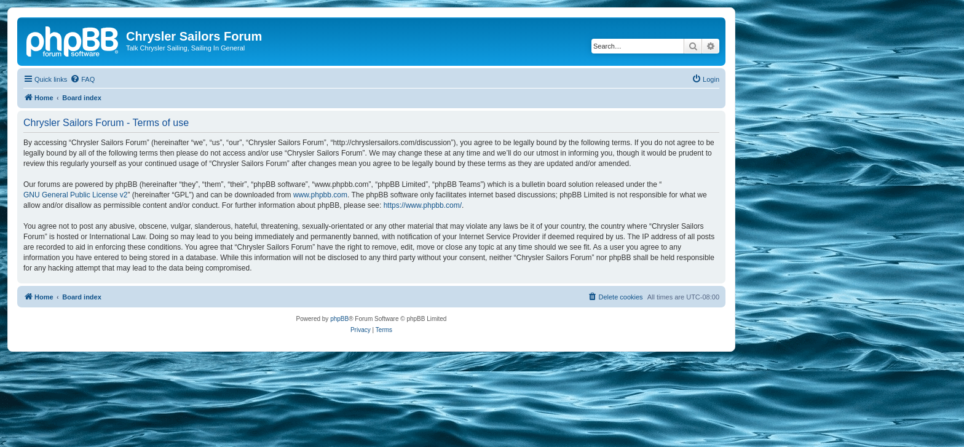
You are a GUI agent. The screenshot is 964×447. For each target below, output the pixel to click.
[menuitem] (82, 79)
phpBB (339, 318)
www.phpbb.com (320, 195)
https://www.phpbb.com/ (423, 205)
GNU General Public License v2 (75, 195)
